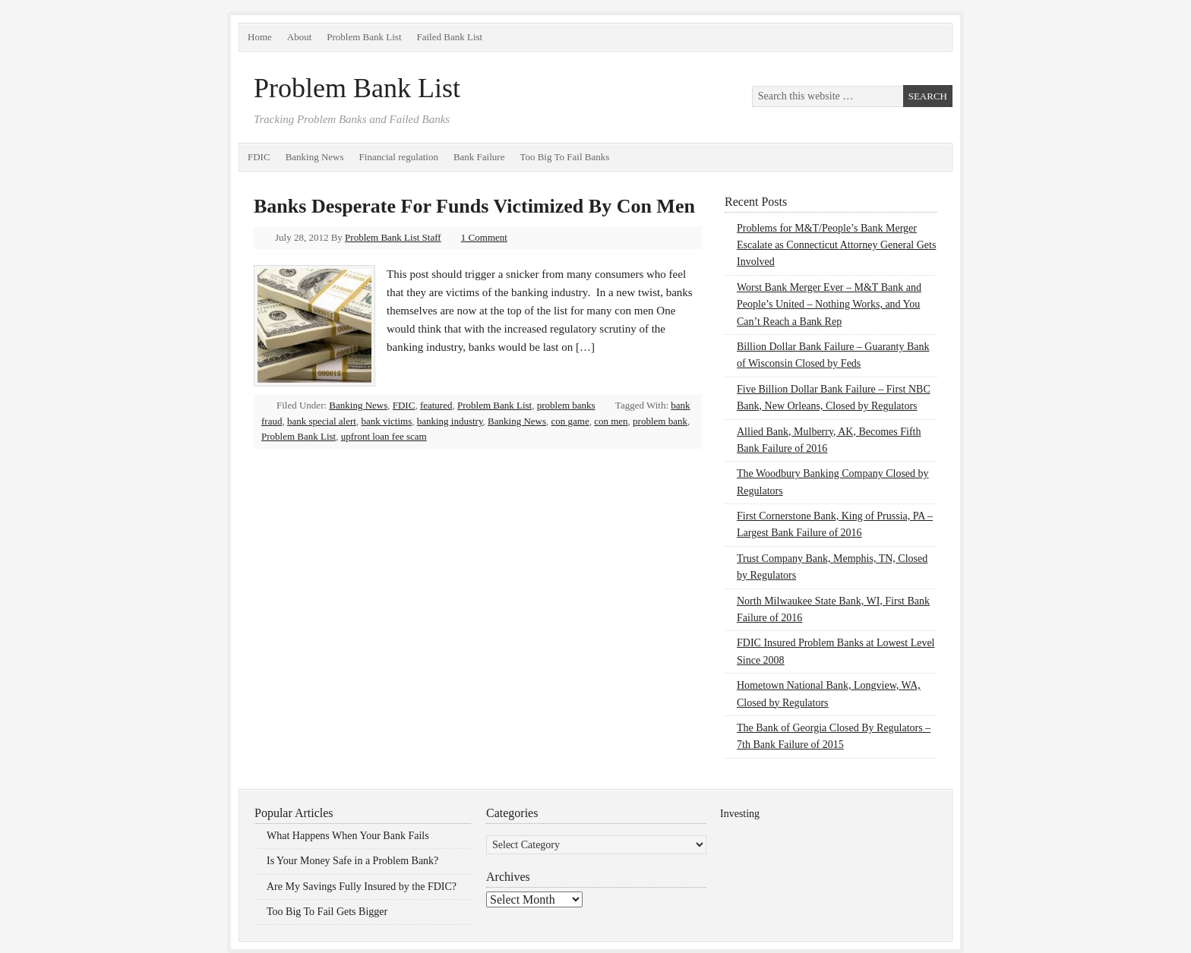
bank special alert (321, 421)
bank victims (386, 421)
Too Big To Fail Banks (564, 157)
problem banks (566, 405)
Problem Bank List (364, 37)
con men (610, 421)
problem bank (660, 421)
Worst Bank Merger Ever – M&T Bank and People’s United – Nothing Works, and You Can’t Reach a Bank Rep (829, 304)
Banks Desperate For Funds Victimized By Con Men (474, 206)
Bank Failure (479, 157)
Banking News (315, 157)
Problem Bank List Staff (393, 237)
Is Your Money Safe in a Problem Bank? (352, 860)
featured (436, 405)
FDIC (259, 157)
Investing (740, 813)
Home (260, 37)
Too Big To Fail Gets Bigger (327, 911)
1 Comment (484, 237)
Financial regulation (398, 157)
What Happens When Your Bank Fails (348, 835)
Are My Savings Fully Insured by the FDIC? (361, 886)
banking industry (450, 421)
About (299, 37)
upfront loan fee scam (384, 436)
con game (570, 421)
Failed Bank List (450, 37)
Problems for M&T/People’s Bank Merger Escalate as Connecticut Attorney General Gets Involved (836, 245)
